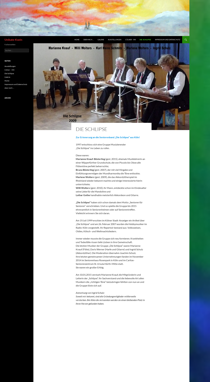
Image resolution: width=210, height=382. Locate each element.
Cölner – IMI (130, 40)
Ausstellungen (114, 40)
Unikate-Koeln (13, 39)
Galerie (101, 40)
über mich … (88, 40)
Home (76, 40)
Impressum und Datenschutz (167, 40)
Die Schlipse (145, 40)
